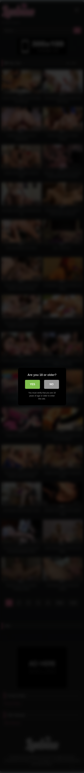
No (52, 384)
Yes (32, 384)
